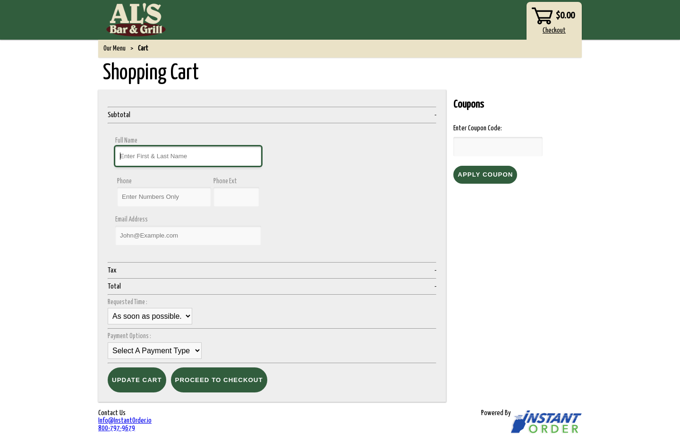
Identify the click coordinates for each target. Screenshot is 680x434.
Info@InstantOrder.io (125, 420)
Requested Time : (128, 302)
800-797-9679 (116, 428)
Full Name (126, 140)
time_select (150, 316)
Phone (124, 181)
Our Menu (114, 48)
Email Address (131, 219)
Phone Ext (225, 181)
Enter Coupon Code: (477, 128)
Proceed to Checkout (219, 379)
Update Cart (137, 379)
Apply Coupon (485, 174)
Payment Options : (130, 336)
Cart (143, 48)
